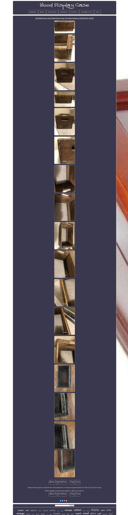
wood (86, 513)
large (50, 514)
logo (68, 514)
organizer (33, 510)
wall (99, 513)
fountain (45, 510)
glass (93, 513)
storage (68, 510)
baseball (105, 514)
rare (84, 510)
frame (33, 514)
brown (63, 514)
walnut (58, 510)
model (88, 510)
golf (47, 514)
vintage (20, 513)
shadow (28, 514)
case (108, 509)
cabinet (77, 509)
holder (43, 514)
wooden (56, 513)
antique (21, 510)
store (72, 514)
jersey (37, 514)
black (111, 514)
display (95, 509)
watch (78, 513)
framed (39, 510)
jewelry (53, 510)
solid (27, 510)
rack (103, 510)
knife (62, 510)
